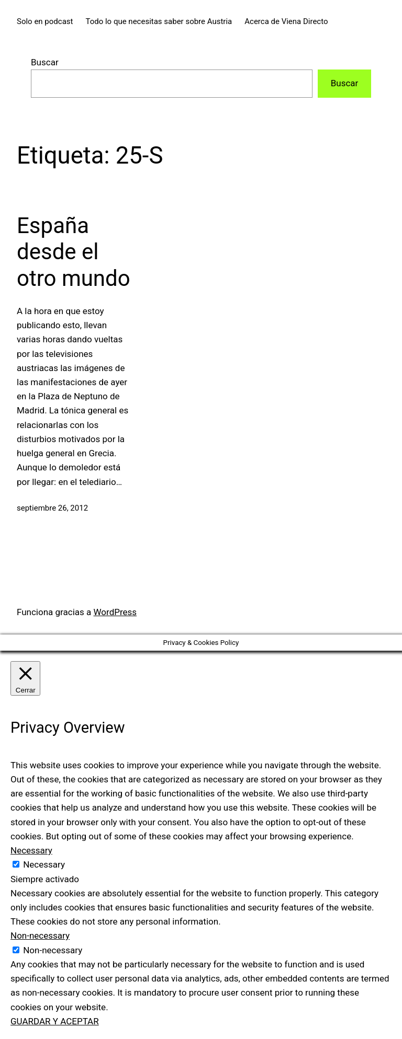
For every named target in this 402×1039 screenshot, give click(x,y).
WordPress (115, 612)
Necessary (44, 864)
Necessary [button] (31, 850)
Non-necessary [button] (40, 935)
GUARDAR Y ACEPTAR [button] (54, 1021)
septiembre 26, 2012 (52, 508)
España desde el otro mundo (73, 252)
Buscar (45, 62)
